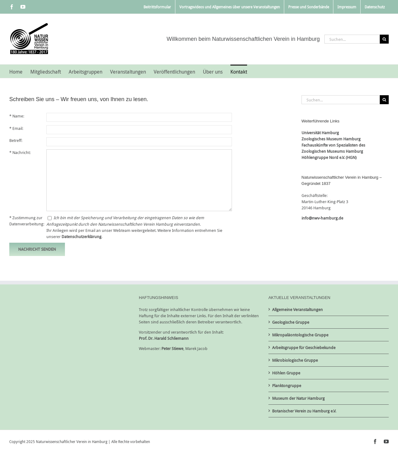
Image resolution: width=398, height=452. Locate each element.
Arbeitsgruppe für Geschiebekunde (304, 347)
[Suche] (384, 39)
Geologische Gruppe (290, 322)
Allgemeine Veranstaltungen (297, 309)
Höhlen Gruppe (286, 373)
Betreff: (15, 140)
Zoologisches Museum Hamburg (331, 139)
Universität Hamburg (320, 132)
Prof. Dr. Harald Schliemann (164, 338)
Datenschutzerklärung (81, 236)
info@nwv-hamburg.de (322, 218)
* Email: (16, 128)
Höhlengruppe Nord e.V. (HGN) (329, 157)
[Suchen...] (352, 39)
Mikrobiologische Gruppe (295, 360)
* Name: (16, 116)
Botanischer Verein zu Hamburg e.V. (304, 411)
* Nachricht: (20, 152)
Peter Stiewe (172, 348)
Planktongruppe (286, 385)
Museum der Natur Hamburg (298, 398)
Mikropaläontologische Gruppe (300, 335)
